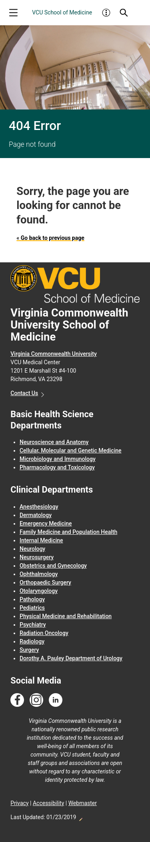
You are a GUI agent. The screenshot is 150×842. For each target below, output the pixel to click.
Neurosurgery (37, 557)
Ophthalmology (39, 574)
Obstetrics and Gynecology (53, 565)
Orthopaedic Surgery (45, 582)
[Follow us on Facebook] (17, 700)
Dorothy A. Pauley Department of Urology (71, 658)
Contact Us (24, 393)
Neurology (32, 549)
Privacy (19, 803)
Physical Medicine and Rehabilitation (66, 616)
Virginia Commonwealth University (53, 354)
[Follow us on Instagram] (36, 700)
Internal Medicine (41, 540)
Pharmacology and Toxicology (57, 467)
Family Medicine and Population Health (68, 532)
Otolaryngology (39, 591)
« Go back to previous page (50, 238)
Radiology (32, 641)
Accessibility (48, 803)
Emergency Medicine (46, 523)
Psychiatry (33, 624)
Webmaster (82, 803)
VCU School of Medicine (62, 12)
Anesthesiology (39, 506)
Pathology (32, 599)
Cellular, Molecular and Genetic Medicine (71, 450)
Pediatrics (32, 608)
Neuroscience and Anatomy (54, 442)
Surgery (29, 650)
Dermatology (36, 515)
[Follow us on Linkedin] (55, 700)
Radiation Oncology (44, 633)
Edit (80, 817)
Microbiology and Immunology (58, 459)
